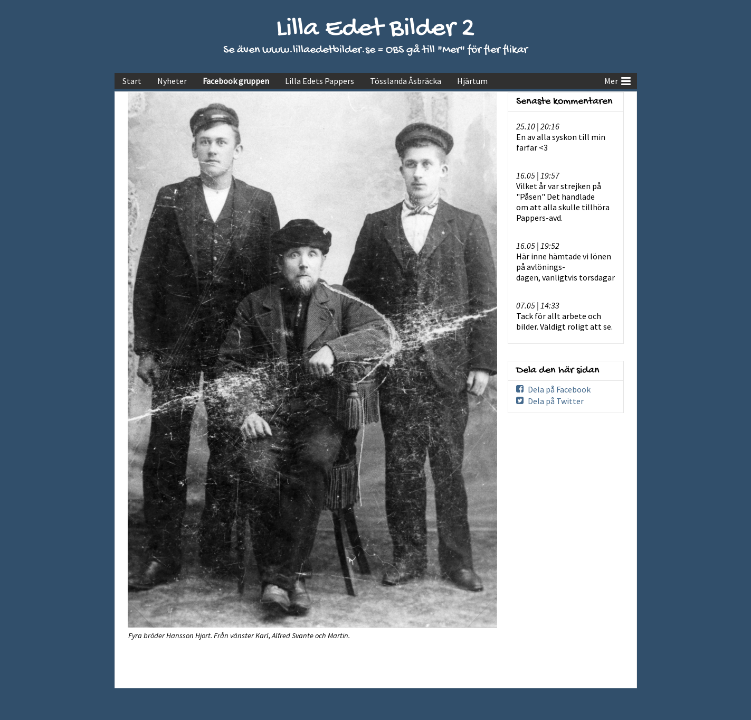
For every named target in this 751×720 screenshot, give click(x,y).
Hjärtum (472, 81)
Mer (617, 80)
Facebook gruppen (236, 81)
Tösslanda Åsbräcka (405, 81)
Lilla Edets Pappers (319, 81)
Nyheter (172, 81)
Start (131, 81)
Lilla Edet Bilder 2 (375, 29)
